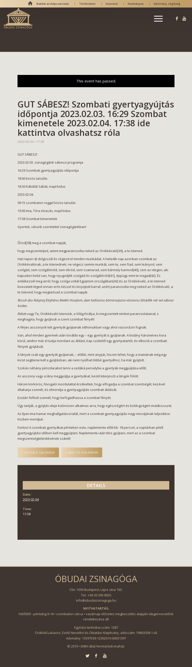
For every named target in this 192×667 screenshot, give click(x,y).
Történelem (87, 4)
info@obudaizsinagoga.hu (96, 600)
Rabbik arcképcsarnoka (52, 4)
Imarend (112, 4)
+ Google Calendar (38, 452)
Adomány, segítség (167, 4)
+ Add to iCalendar (81, 452)
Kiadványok (136, 4)
